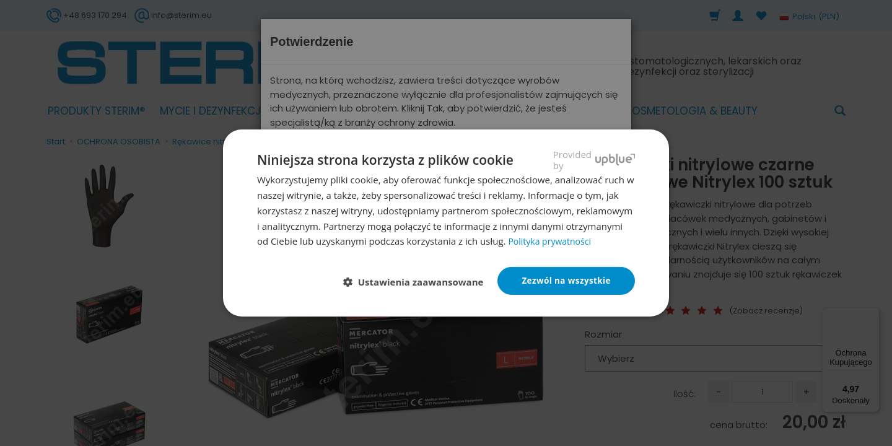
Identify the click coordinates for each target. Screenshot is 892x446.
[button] (415, 281)
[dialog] (446, 223)
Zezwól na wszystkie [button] (564, 280)
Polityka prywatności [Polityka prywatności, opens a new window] (552, 240)
